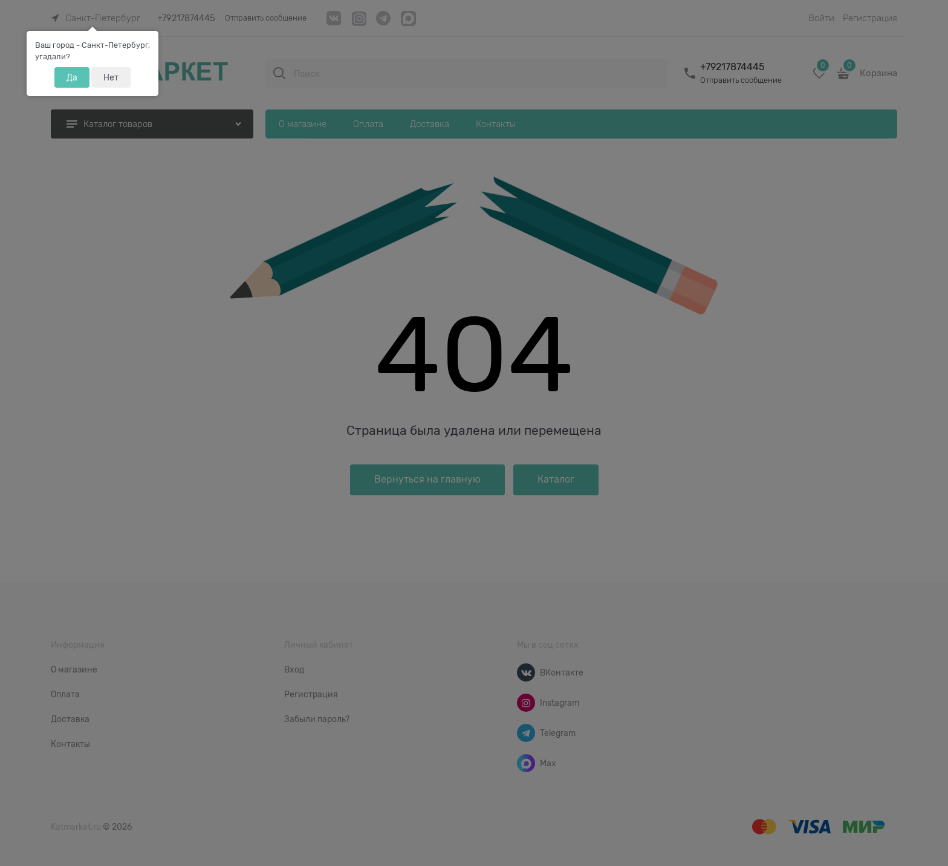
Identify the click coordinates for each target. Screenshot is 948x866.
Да (72, 77)
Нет (110, 77)
